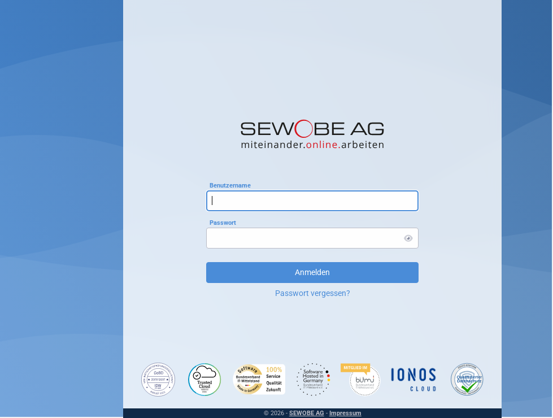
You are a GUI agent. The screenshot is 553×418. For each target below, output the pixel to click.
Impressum (312, 413)
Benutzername (196, 185)
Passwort (189, 222)
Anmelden (279, 272)
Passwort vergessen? (279, 293)
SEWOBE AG (273, 413)
